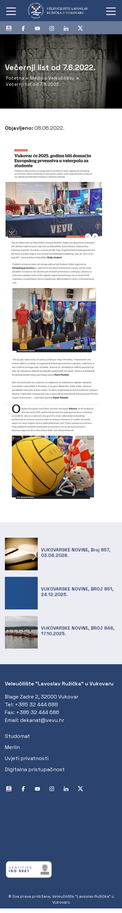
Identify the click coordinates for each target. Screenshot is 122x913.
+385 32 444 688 (36, 704)
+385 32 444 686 (37, 712)
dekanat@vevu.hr (42, 720)
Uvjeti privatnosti (26, 758)
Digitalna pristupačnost (35, 769)
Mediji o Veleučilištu (52, 78)
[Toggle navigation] (11, 11)
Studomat (17, 736)
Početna (15, 78)
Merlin (12, 747)
